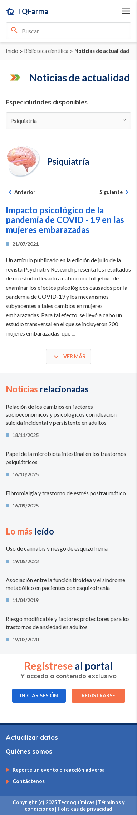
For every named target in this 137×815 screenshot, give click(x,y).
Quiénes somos (29, 751)
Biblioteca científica (46, 51)
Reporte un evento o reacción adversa (59, 770)
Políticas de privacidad (85, 809)
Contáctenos (29, 781)
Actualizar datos (32, 737)
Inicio (12, 51)
